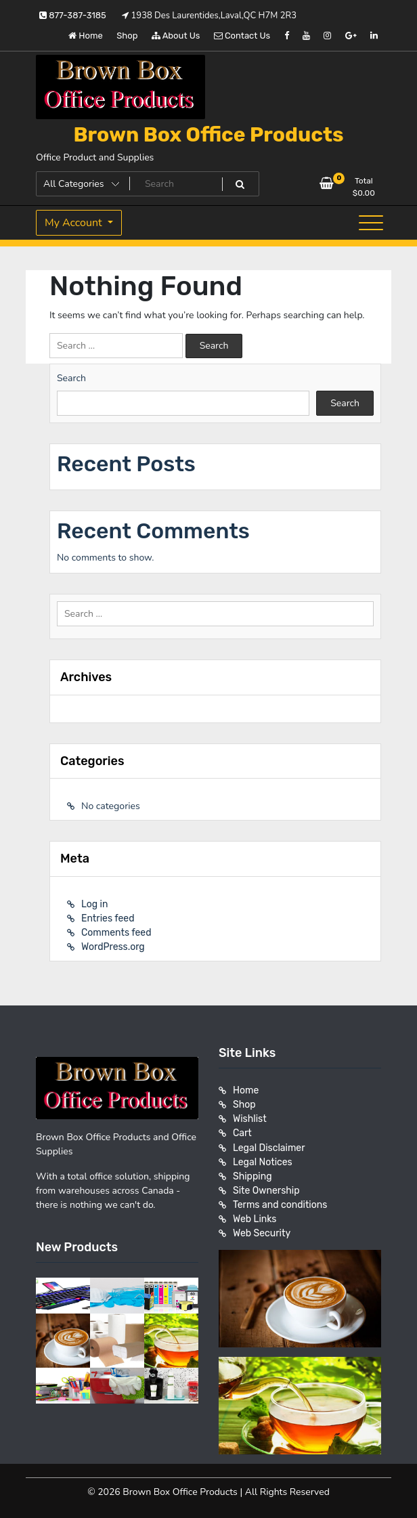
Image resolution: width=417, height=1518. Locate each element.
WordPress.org (113, 947)
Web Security (261, 1232)
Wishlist (250, 1119)
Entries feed (107, 918)
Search (71, 378)
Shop (126, 35)
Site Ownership (266, 1190)
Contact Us (242, 35)
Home (85, 35)
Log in (94, 904)
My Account (75, 222)
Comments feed (116, 932)
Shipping (252, 1175)
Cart (242, 1133)
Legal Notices (262, 1161)
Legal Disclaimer (269, 1147)
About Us (176, 35)
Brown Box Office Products (208, 135)
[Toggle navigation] (371, 223)
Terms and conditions (280, 1204)
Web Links (255, 1218)
